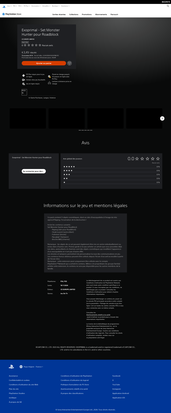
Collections (73, 12)
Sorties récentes (59, 12)
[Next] (162, 116)
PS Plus (26, 6)
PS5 (14, 6)
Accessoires (35, 6)
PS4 (19, 6)
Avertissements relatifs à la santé (98, 313)
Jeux (8, 6)
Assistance (64, 6)
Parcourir (114, 12)
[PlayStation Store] (12, 12)
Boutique (55, 6)
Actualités (45, 6)
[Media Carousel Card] (28, 116)
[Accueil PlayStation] (4, 6)
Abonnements (101, 12)
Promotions (87, 12)
